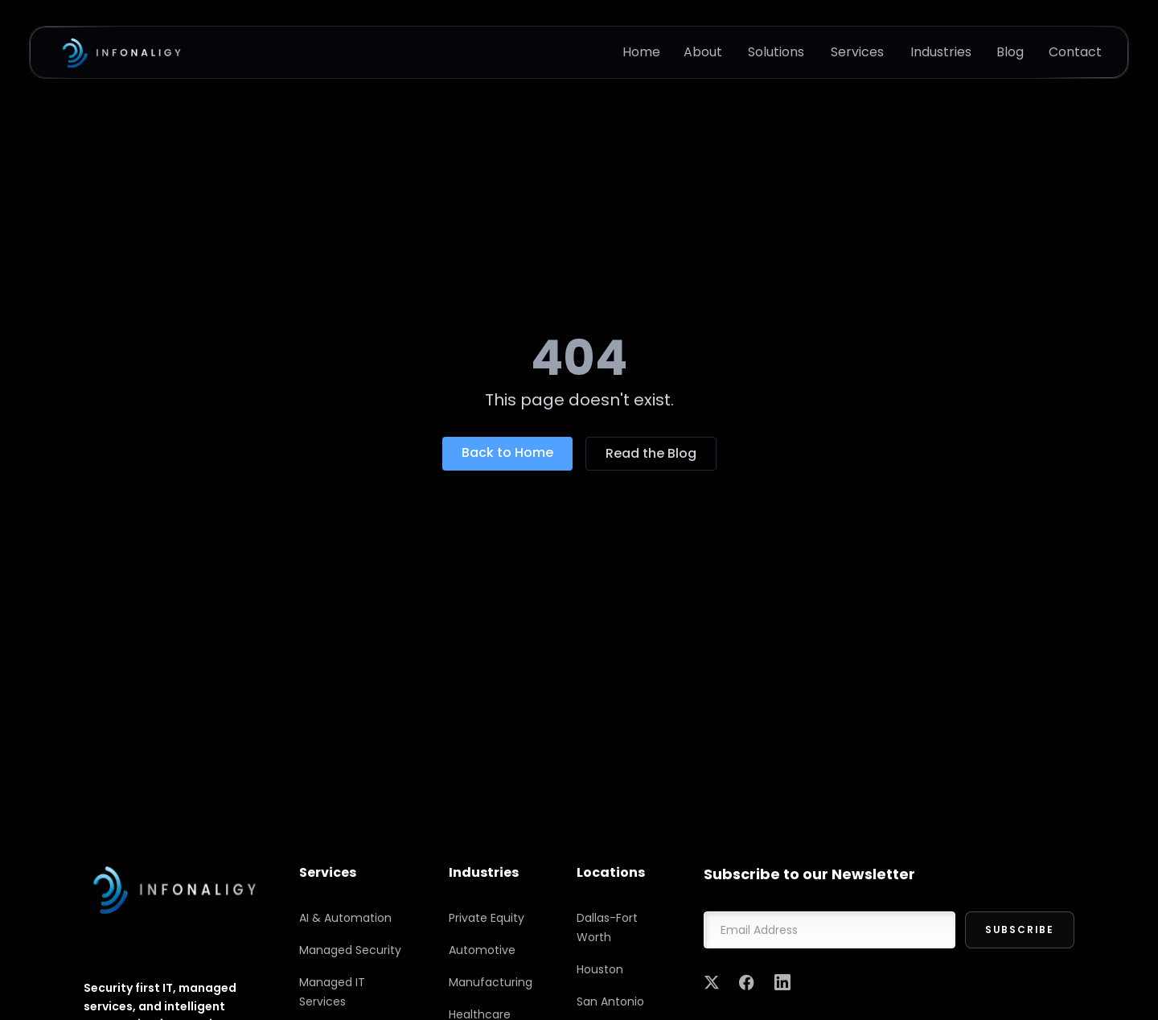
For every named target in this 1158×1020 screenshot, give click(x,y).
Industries (940, 52)
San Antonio (610, 1001)
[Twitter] (712, 982)
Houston (600, 969)
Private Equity (486, 918)
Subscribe (1019, 929)
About (703, 52)
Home (641, 52)
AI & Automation (345, 918)
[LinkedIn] (782, 982)
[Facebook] (747, 982)
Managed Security (350, 950)
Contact (1075, 52)
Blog (1010, 52)
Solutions (776, 52)
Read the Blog (651, 453)
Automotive (482, 950)
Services (857, 52)
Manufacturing (490, 982)
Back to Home (507, 452)
